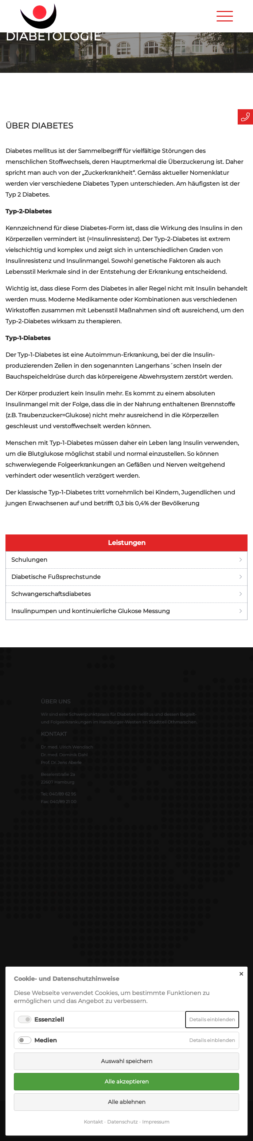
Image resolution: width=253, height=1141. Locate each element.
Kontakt (93, 1122)
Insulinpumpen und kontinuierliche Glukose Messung (90, 611)
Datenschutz (122, 1122)
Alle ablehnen (126, 1101)
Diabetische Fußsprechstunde (56, 576)
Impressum (156, 1122)
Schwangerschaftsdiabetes (51, 594)
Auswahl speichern (126, 1061)
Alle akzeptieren (127, 1081)
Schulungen (29, 559)
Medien (45, 1040)
